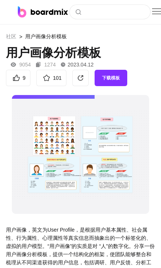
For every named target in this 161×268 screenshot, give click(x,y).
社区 (11, 36)
